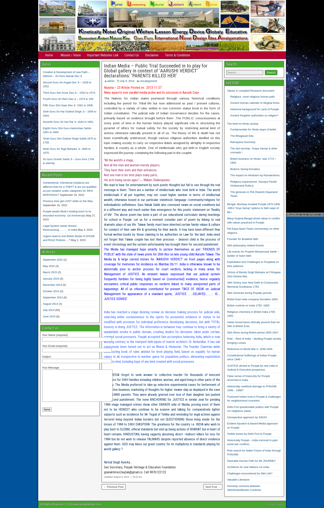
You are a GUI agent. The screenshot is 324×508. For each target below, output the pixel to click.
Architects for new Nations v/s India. (248, 467)
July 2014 (49, 310)
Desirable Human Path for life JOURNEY (251, 460)
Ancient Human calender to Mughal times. (255, 102)
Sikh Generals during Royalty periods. (249, 292)
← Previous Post (114, 486)
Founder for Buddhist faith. (243, 239)
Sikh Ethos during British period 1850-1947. (253, 332)
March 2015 (50, 272)
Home (49, 55)
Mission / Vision (71, 55)
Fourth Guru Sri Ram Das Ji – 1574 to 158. (68, 98)
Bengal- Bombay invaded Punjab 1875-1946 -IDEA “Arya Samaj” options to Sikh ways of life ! (253, 208)
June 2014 (49, 316)
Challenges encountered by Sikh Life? (249, 473)
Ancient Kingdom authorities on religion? (254, 115)
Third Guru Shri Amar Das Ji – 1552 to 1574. (69, 92)
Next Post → (212, 486)
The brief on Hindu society (242, 123)
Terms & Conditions (177, 55)
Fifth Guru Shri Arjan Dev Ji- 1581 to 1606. (68, 105)
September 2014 (53, 297)
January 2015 (51, 278)
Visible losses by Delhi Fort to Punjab (249, 433)
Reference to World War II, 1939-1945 (249, 349)
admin (110, 81)
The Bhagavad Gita (241, 135)
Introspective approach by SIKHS (247, 417)
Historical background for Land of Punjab (254, 109)
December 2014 (52, 284)
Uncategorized (148, 81)
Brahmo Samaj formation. (245, 169)
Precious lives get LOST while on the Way (68, 201)
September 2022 (53, 259)
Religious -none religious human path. (252, 96)
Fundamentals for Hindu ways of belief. (253, 129)
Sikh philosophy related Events (245, 245)
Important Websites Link (102, 55)
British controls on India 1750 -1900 (248, 305)
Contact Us (132, 55)
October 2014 (51, 291)
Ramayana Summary (242, 142)
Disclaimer (152, 55)
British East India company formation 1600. (252, 299)
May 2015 (49, 266)
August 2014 (50, 303)
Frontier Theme (275, 504)
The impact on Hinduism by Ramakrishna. (255, 175)
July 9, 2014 (127, 81)
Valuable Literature (238, 479)
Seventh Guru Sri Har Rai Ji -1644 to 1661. (68, 121)
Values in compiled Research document (250, 90)
